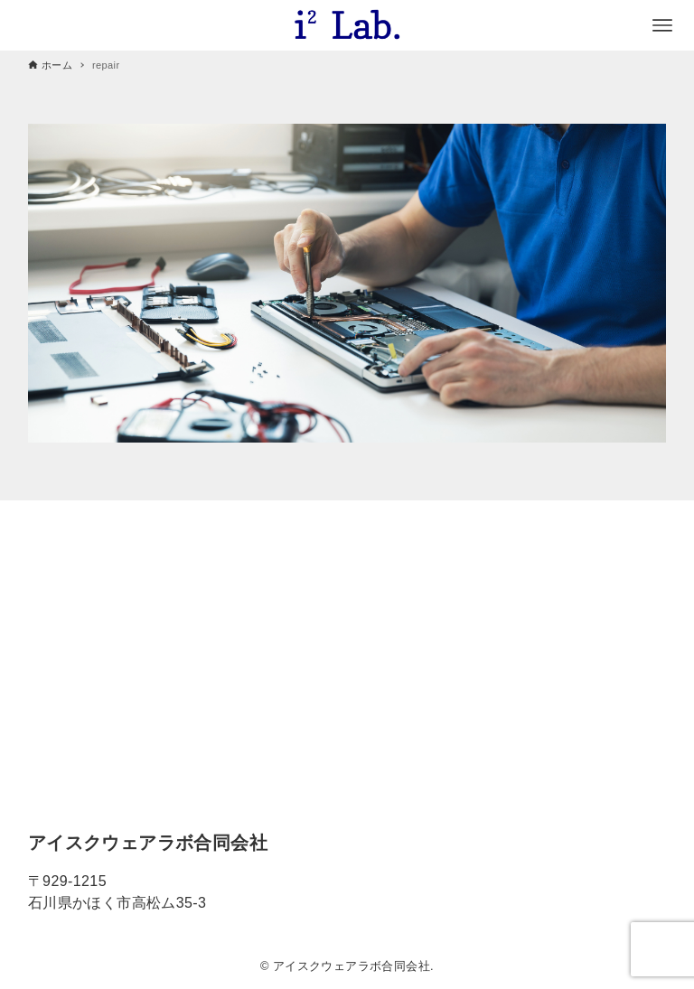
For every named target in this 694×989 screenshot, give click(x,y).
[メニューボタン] (662, 25)
